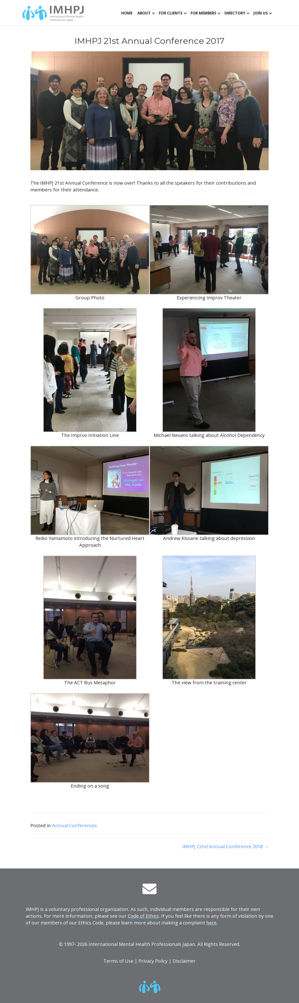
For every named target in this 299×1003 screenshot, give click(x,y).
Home (126, 13)
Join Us (260, 13)
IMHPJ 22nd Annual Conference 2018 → (225, 846)
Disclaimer (184, 961)
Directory (234, 13)
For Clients (170, 13)
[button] (153, 13)
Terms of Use (118, 961)
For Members (203, 13)
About (144, 13)
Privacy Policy (153, 961)
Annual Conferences (74, 825)
